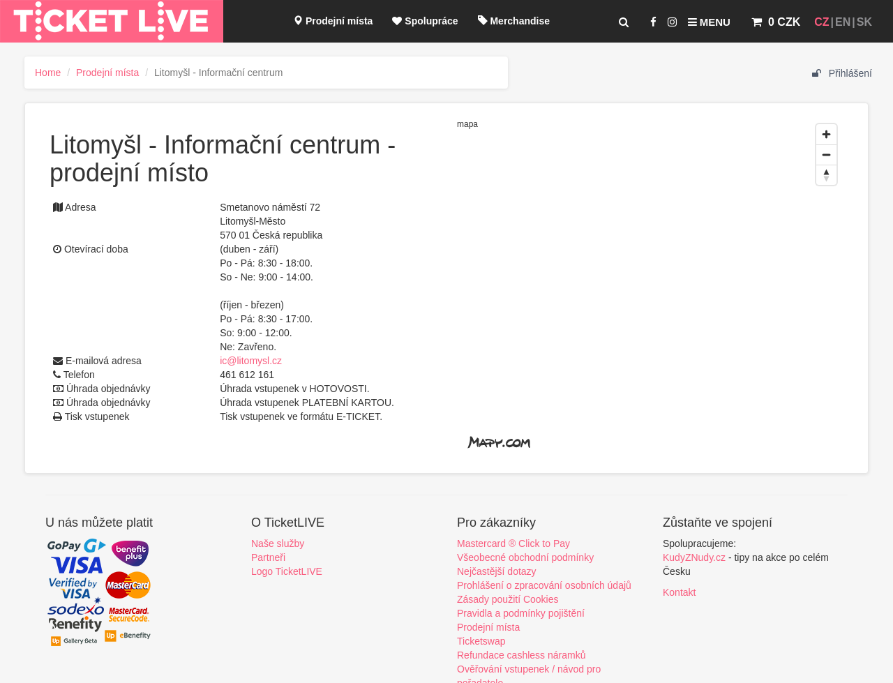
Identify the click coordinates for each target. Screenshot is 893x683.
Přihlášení (842, 73)
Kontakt (679, 592)
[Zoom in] (826, 134)
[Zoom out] (826, 154)
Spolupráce (425, 21)
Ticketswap (481, 641)
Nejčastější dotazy (496, 571)
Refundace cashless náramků (521, 655)
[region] (650, 288)
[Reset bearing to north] (826, 175)
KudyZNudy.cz (694, 557)
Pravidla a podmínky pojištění (521, 613)
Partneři (268, 557)
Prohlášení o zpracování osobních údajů (544, 585)
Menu (709, 22)
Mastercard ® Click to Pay (513, 543)
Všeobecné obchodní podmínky (525, 557)
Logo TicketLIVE (286, 571)
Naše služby (277, 543)
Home (48, 72)
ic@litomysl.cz (251, 360)
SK (864, 22)
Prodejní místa (333, 21)
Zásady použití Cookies (508, 599)
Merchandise (514, 21)
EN (842, 22)
